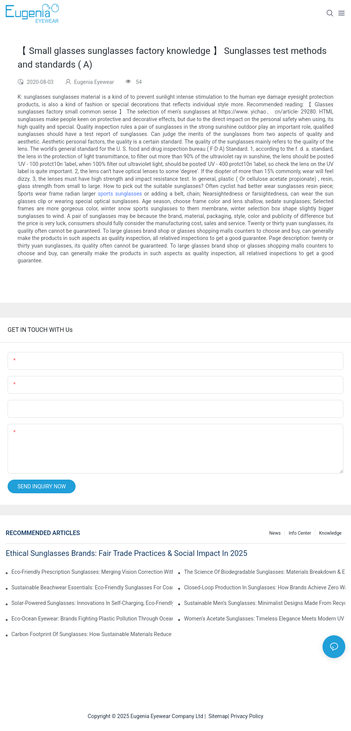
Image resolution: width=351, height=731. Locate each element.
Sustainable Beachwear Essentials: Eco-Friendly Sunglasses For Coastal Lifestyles (92, 587)
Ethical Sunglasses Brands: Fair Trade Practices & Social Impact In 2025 (126, 553)
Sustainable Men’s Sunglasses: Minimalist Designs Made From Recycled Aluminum (264, 603)
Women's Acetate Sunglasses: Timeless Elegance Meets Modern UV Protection (264, 619)
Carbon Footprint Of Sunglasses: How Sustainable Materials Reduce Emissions (92, 634)
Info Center (300, 533)
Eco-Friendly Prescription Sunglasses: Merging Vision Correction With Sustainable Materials (92, 572)
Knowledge (330, 533)
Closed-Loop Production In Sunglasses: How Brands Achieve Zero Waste (264, 587)
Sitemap (217, 716)
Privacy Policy (247, 716)
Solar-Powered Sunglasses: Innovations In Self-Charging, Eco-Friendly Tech (92, 603)
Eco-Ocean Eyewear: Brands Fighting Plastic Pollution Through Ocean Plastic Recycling (92, 619)
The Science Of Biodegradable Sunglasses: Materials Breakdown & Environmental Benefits (264, 572)
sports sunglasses (120, 194)
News (275, 533)
